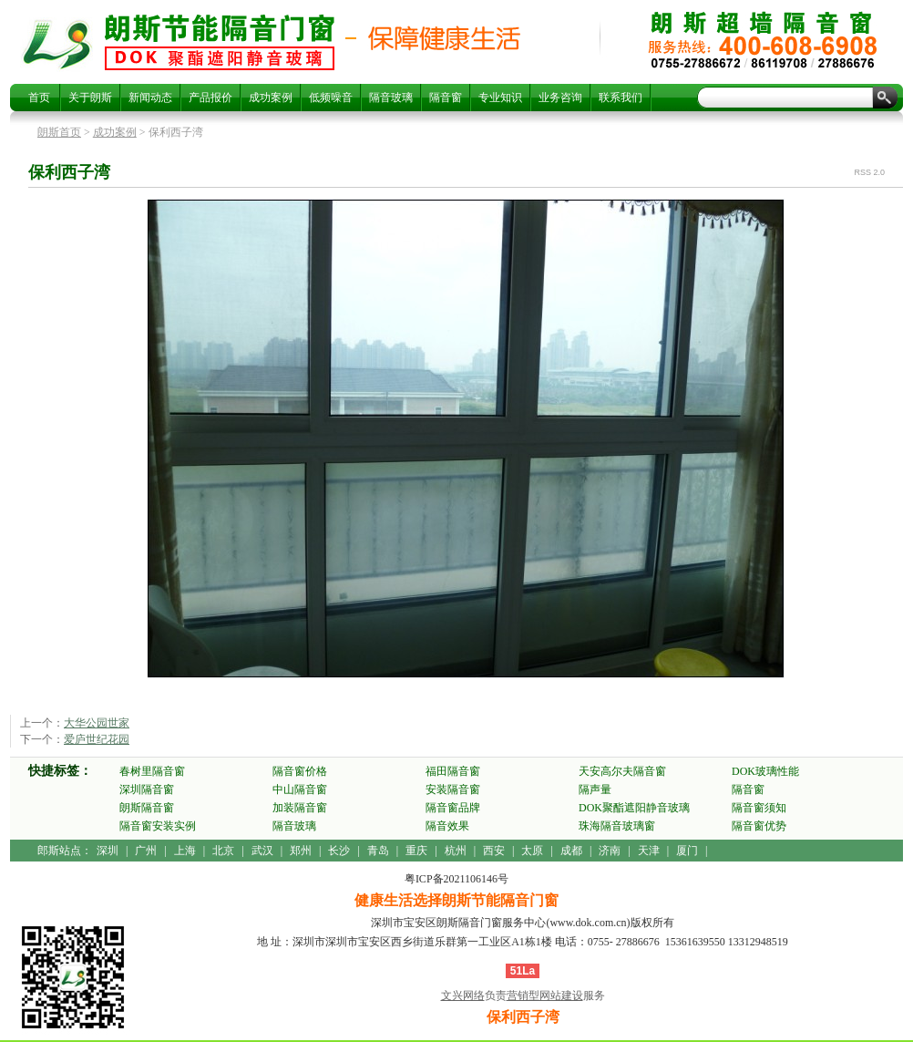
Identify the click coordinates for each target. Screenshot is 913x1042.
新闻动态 (150, 97)
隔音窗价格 (299, 771)
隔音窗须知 (759, 807)
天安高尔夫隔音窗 (622, 771)
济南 (610, 850)
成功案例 (270, 97)
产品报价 (210, 97)
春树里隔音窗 (152, 771)
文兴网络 (463, 995)
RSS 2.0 (869, 172)
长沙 (339, 850)
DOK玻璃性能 (765, 771)
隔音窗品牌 (453, 807)
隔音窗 (445, 97)
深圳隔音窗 (146, 789)
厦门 (687, 850)
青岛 (378, 850)
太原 (532, 850)
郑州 (301, 850)
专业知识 (500, 97)
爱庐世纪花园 (96, 739)
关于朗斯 (90, 97)
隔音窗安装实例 (157, 826)
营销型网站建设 (545, 995)
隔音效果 (447, 826)
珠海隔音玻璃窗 (617, 826)
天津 (649, 850)
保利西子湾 (219, 42)
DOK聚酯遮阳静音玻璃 (634, 807)
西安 (494, 850)
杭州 (456, 850)
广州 (146, 850)
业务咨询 (560, 97)
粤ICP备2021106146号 (456, 878)
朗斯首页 (59, 132)
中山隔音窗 (299, 789)
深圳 (107, 850)
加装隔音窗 (299, 807)
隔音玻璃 (391, 97)
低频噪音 (331, 97)
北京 (223, 850)
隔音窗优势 (759, 826)
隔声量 (595, 789)
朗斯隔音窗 (146, 807)
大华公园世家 (96, 723)
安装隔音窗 (453, 789)
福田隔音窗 (453, 771)
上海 (185, 850)
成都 (571, 850)
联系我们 (620, 97)
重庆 (416, 850)
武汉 (262, 850)
